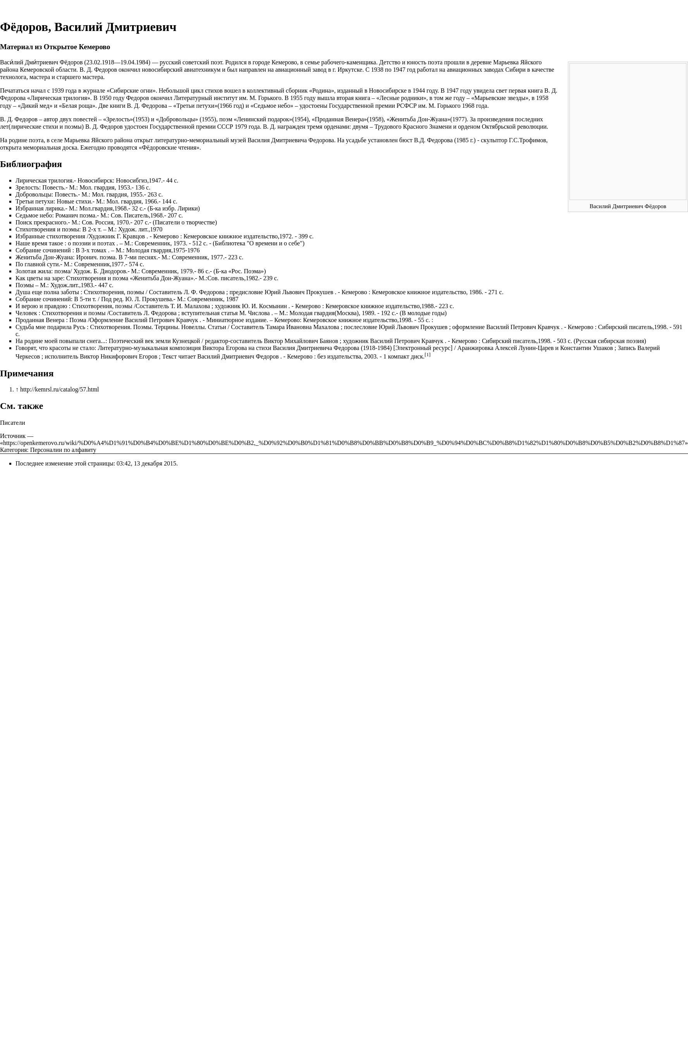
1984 (142, 62)
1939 (58, 90)
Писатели (12, 422)
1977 (458, 119)
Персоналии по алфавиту (63, 450)
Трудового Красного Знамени (412, 126)
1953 (141, 119)
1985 (462, 140)
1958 (542, 98)
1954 (300, 119)
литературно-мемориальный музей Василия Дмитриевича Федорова (244, 140)
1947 (399, 69)
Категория (13, 450)
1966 (226, 105)
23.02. (94, 62)
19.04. (128, 62)
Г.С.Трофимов (527, 140)
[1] (428, 354)
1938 (377, 69)
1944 (419, 90)
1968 (468, 105)
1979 (241, 126)
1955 (296, 98)
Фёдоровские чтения (169, 147)
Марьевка (506, 62)
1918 (108, 62)
